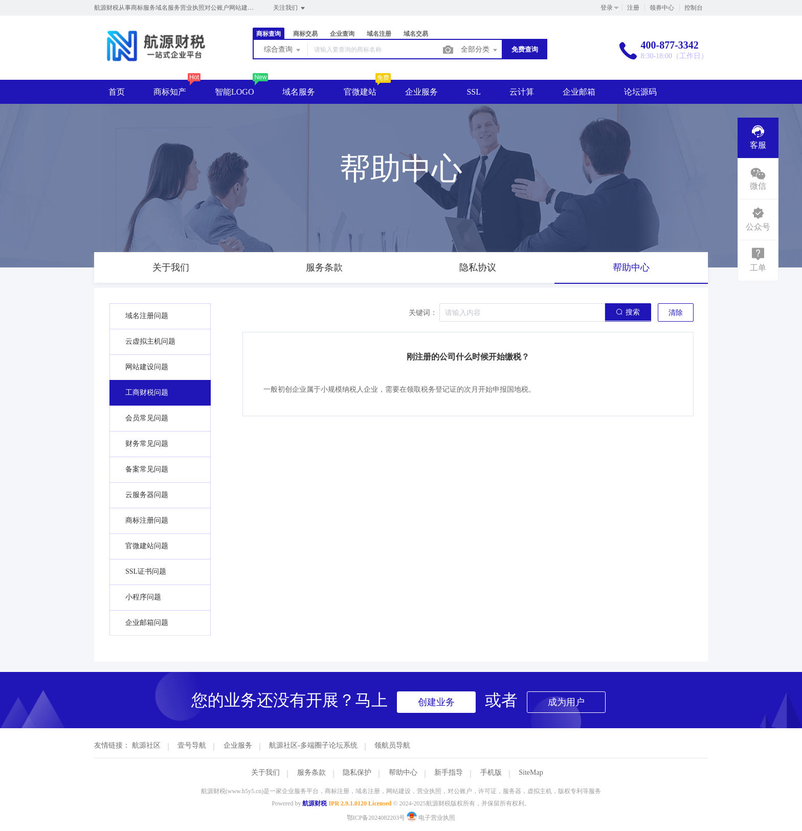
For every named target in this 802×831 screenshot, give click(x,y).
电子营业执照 (431, 817)
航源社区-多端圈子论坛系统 (313, 745)
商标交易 (305, 33)
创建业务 (436, 702)
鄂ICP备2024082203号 (376, 817)
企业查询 (342, 33)
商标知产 (169, 91)
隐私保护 (357, 772)
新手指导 (448, 772)
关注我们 (289, 8)
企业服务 (421, 91)
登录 (606, 7)
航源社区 (146, 745)
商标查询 (268, 33)
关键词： (423, 313)
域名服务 (298, 91)
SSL (473, 91)
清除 (676, 313)
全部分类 (480, 50)
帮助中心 (403, 772)
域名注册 (379, 33)
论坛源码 (640, 91)
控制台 (693, 7)
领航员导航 (392, 745)
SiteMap (531, 772)
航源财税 (314, 803)
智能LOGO (234, 91)
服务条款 (311, 772)
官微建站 (360, 91)
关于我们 (265, 772)
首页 (116, 91)
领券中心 (662, 7)
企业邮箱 (579, 91)
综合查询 (283, 50)
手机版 (491, 772)
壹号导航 (191, 745)
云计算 (521, 91)
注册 (633, 7)
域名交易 (416, 33)
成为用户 (566, 702)
